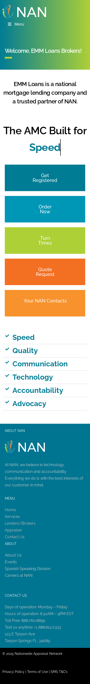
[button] (45, 337)
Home (10, 510)
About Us (13, 555)
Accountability (37, 390)
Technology (32, 377)
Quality (25, 350)
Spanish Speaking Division (27, 568)
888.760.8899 (33, 620)
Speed (23, 337)
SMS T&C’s (59, 672)
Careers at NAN (18, 575)
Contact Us (14, 537)
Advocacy (29, 403)
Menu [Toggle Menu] (15, 24)
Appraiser (13, 530)
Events (11, 562)
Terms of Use (37, 672)
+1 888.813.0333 (47, 627)
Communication (40, 364)
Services (12, 516)
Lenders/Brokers (20, 523)
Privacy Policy (13, 672)
